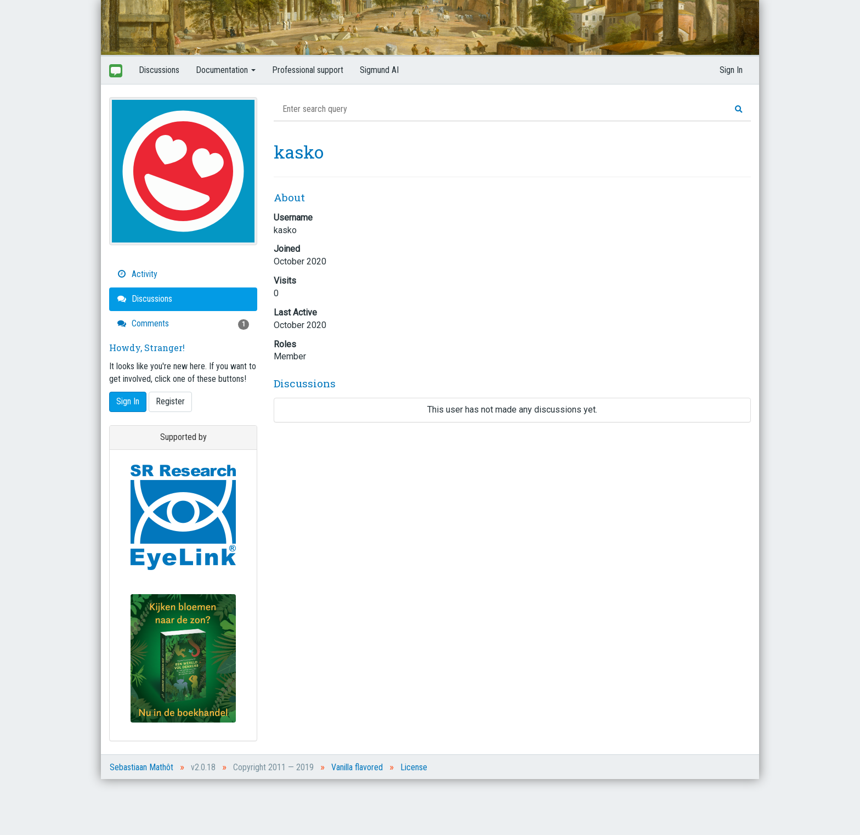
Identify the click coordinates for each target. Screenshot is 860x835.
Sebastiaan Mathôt (141, 767)
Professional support (307, 70)
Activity (137, 274)
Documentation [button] (226, 70)
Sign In (731, 70)
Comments (183, 324)
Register (170, 401)
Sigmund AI (379, 70)
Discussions (159, 70)
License (413, 767)
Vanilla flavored (357, 767)
